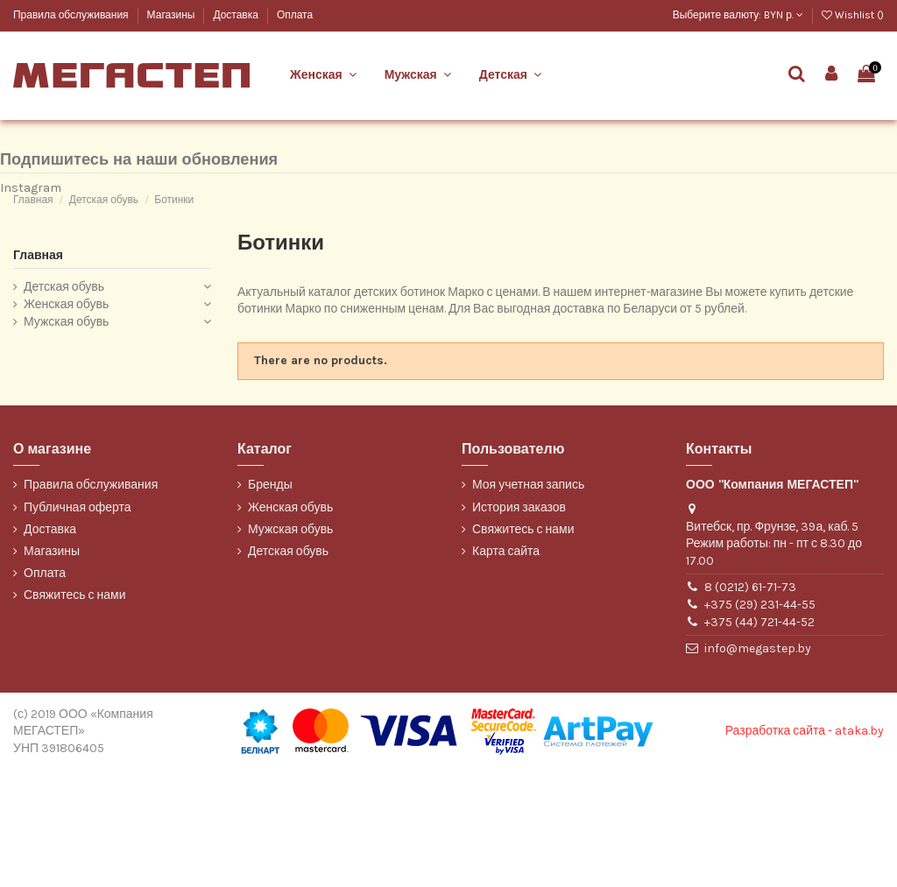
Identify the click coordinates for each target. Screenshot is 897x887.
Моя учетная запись (528, 602)
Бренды (270, 602)
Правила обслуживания (72, 15)
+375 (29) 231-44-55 (760, 721)
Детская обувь (64, 404)
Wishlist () (853, 15)
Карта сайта (506, 667)
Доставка (236, 15)
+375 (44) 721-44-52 (759, 739)
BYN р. (783, 15)
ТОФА (27, 170)
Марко (28, 140)
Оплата (295, 15)
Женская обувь (66, 420)
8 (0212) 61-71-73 (750, 703)
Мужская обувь (66, 438)
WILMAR (33, 199)
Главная (38, 371)
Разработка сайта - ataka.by (804, 848)
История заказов (519, 623)
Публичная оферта (77, 623)
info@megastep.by (757, 765)
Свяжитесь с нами (74, 712)
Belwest (32, 111)
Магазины (172, 15)
